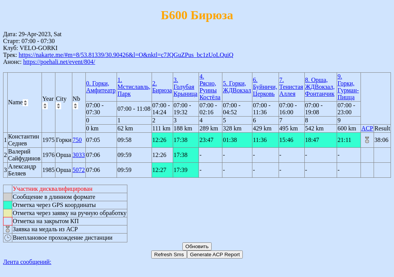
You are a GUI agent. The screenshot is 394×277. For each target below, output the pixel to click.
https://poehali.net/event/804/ (59, 61)
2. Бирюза (162, 86)
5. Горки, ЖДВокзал (237, 86)
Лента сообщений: (27, 262)
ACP (367, 128)
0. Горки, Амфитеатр (101, 86)
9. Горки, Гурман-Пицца (348, 86)
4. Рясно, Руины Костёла (209, 86)
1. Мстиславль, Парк (133, 87)
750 (77, 140)
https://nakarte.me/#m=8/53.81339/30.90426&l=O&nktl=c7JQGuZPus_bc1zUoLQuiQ (125, 55)
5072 (79, 170)
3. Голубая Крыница (185, 87)
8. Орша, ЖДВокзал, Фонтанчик (320, 87)
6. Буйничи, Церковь (265, 87)
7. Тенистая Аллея (291, 87)
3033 (79, 155)
